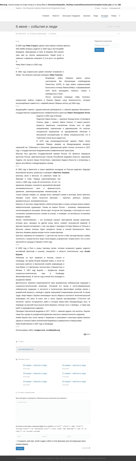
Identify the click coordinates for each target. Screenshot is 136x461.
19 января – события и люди (74, 365)
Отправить (20, 448)
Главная (109, 26)
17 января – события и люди (74, 373)
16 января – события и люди (35, 382)
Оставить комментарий (38, 34)
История (117, 26)
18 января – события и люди (35, 373)
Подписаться (99, 50)
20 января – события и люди (35, 365)
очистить (85, 448)
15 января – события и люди (74, 382)
